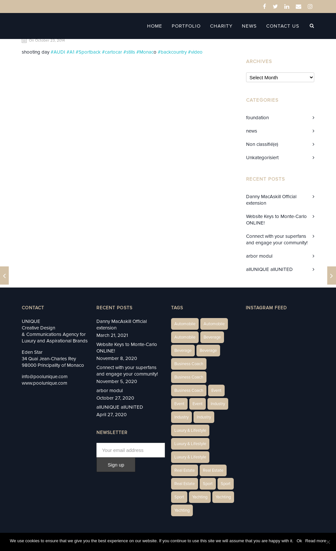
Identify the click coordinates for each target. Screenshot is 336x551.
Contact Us (282, 26)
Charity (221, 26)
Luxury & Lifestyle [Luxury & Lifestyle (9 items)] (190, 457)
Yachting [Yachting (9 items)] (182, 510)
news (251, 131)
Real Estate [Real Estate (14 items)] (184, 470)
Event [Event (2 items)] (216, 390)
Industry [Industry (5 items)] (204, 417)
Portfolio (186, 26)
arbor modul (259, 256)
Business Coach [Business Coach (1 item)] (188, 363)
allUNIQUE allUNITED (269, 269)
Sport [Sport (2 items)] (208, 483)
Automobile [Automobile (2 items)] (214, 324)
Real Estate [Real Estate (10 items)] (213, 470)
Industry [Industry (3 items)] (218, 403)
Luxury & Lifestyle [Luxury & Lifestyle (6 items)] (190, 430)
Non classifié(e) (262, 144)
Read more (315, 540)
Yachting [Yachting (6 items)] (199, 497)
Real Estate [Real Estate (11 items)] (184, 483)
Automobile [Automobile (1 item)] (184, 324)
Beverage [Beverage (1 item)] (212, 337)
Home (154, 26)
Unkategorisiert (262, 157)
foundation (257, 118)
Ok (299, 540)
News (249, 26)
